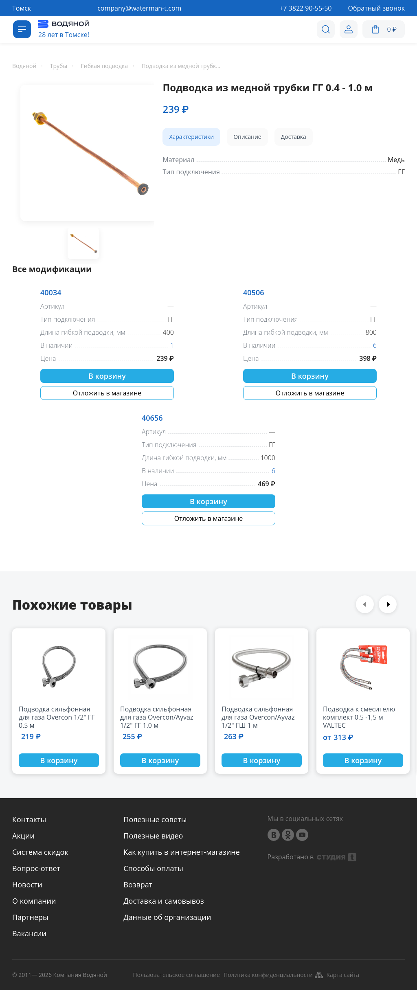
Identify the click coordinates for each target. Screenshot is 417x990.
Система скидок (40, 852)
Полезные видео (153, 836)
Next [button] (388, 604)
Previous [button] (365, 604)
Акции (23, 836)
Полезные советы (155, 819)
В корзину (107, 376)
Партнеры (30, 917)
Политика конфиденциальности (268, 975)
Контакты (29, 819)
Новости (27, 884)
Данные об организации (167, 917)
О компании (34, 901)
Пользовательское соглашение (176, 975)
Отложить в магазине (107, 393)
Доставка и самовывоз (163, 901)
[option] (83, 154)
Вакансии (29, 933)
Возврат (137, 884)
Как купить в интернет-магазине (181, 852)
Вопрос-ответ (36, 868)
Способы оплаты (153, 868)
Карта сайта (336, 975)
